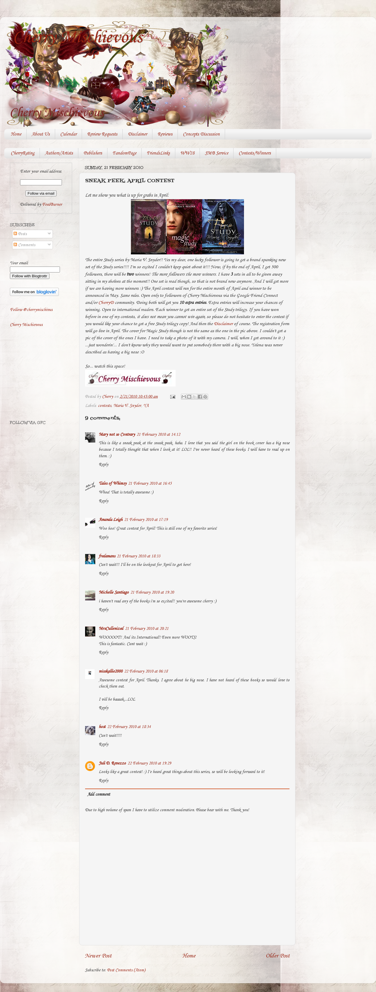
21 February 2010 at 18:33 (138, 556)
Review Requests (102, 134)
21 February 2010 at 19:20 (152, 592)
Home (16, 134)
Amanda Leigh (110, 519)
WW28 (187, 153)
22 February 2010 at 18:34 (129, 726)
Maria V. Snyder (127, 405)
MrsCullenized (111, 628)
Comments (24, 245)
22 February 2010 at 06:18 (146, 671)
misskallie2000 (110, 671)
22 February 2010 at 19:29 (149, 763)
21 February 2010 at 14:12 (158, 434)
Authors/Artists (59, 153)
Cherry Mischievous (77, 37)
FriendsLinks (158, 153)
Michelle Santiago (114, 592)
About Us (41, 134)
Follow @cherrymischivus (31, 309)
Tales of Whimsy (112, 483)
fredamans (107, 556)
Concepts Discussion (201, 134)
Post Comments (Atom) (126, 970)
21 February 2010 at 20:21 (146, 628)
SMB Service (216, 153)
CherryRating (22, 153)
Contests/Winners (255, 153)
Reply (103, 464)
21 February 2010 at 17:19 (146, 519)
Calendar (68, 134)
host (102, 726)
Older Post (278, 955)
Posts (20, 234)
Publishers (92, 153)
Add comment (98, 794)
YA (146, 405)
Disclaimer (137, 134)
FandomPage (124, 153)
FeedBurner (52, 204)
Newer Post (98, 955)
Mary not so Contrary (117, 434)
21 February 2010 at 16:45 (150, 483)
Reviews (164, 134)
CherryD (106, 302)
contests (104, 405)
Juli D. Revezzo (112, 763)
